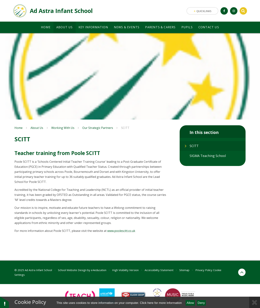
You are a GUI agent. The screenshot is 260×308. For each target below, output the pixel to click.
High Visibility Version (125, 270)
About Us (37, 128)
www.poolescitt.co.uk (121, 231)
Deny (201, 303)
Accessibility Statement (159, 270)
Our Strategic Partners (97, 128)
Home (18, 128)
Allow (190, 303)
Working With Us (62, 128)
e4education (98, 270)
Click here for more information (161, 303)
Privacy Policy (203, 270)
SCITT (125, 128)
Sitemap (184, 270)
